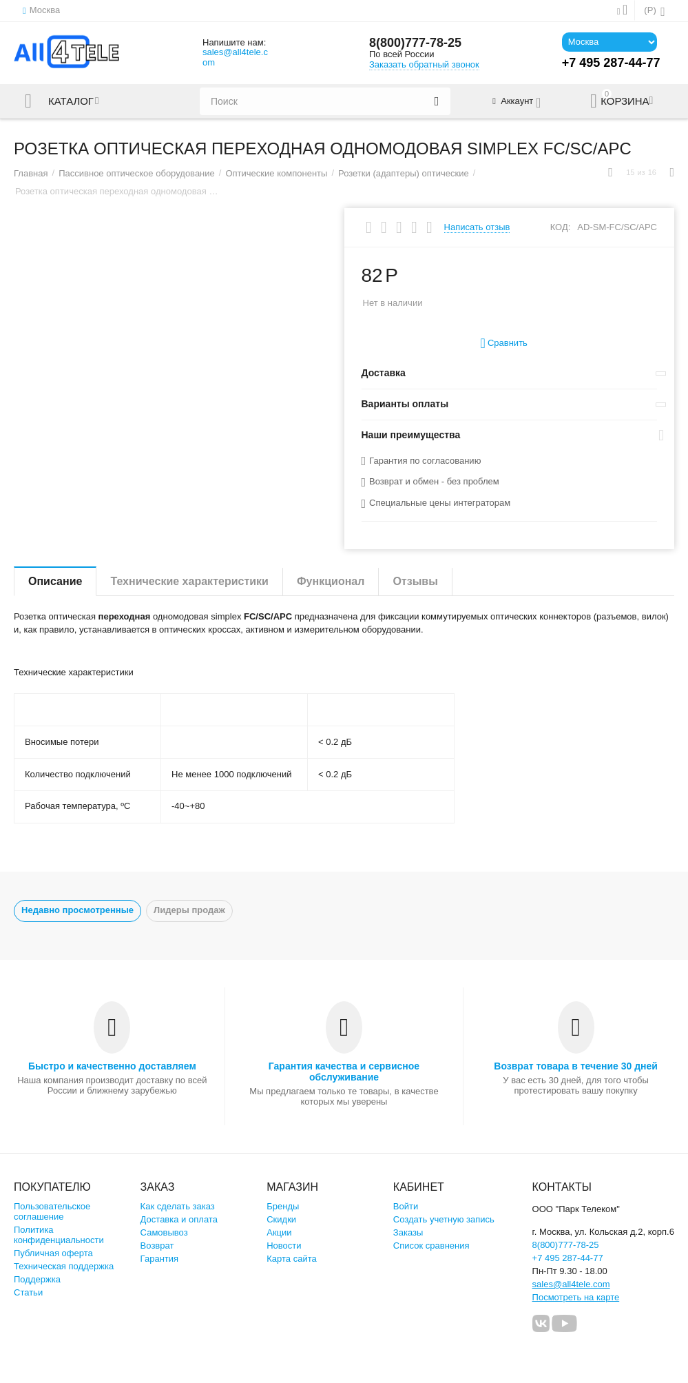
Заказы (408, 1232)
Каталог (71, 101)
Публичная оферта (53, 1253)
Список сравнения (431, 1245)
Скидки (281, 1219)
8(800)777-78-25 (415, 43)
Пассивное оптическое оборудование (137, 173)
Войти (405, 1206)
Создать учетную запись (443, 1219)
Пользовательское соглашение (52, 1211)
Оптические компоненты (276, 173)
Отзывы (415, 581)
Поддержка (37, 1279)
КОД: (560, 227)
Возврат (157, 1245)
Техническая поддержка (64, 1266)
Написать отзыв (477, 227)
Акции (279, 1232)
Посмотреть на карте (576, 1297)
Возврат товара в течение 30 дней (576, 1066)
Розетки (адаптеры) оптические (403, 173)
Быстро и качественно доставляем (112, 1066)
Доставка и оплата (179, 1219)
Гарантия (159, 1258)
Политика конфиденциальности (59, 1235)
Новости (284, 1245)
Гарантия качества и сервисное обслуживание (344, 1072)
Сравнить (504, 343)
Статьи (28, 1292)
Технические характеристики (189, 581)
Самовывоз (164, 1232)
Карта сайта (292, 1258)
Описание (55, 581)
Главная (31, 173)
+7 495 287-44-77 (567, 1258)
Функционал (330, 581)
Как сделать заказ (177, 1206)
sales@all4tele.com (235, 57)
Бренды (283, 1206)
